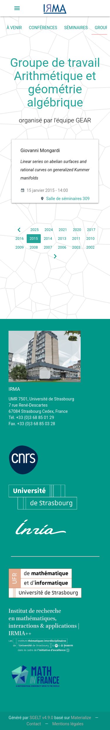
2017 (91, 229)
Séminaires (76, 27)
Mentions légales (67, 723)
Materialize (81, 717)
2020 (77, 229)
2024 (49, 229)
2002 (90, 247)
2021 (63, 229)
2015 (34, 238)
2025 (34, 229)
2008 (34, 247)
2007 (48, 247)
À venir (14, 27)
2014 (48, 238)
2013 (62, 238)
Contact (34, 723)
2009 (20, 247)
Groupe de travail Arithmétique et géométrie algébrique (55, 82)
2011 (76, 238)
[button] (17, 8)
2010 (90, 238)
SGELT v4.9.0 (41, 717)
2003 (76, 247)
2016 (20, 238)
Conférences (43, 27)
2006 (62, 247)
